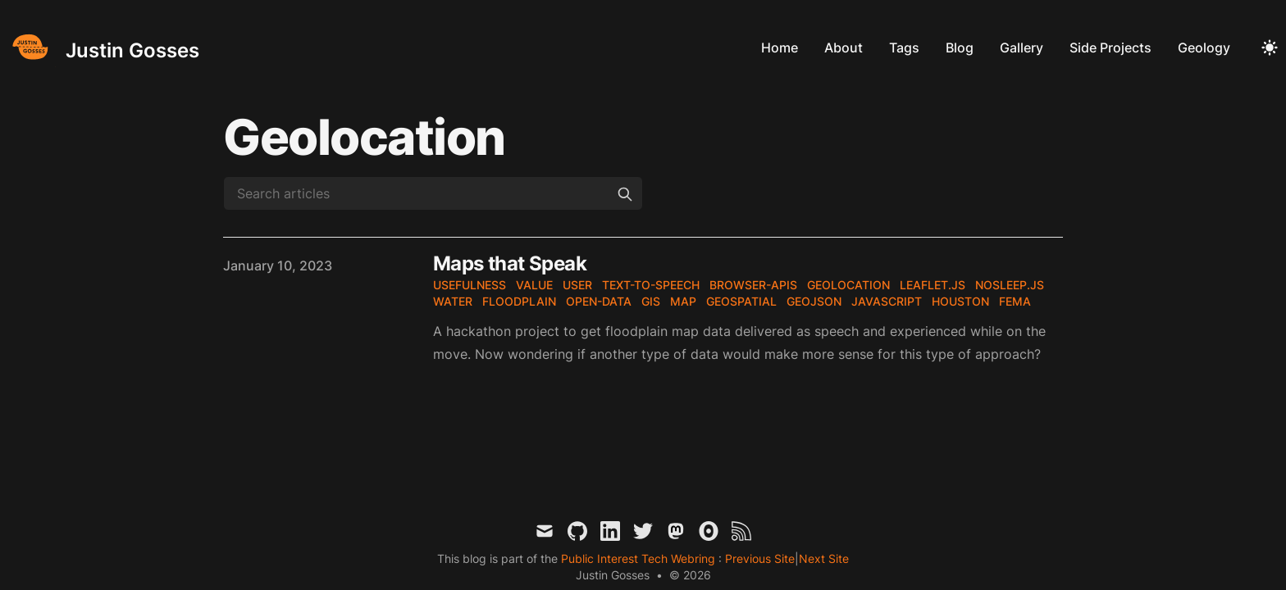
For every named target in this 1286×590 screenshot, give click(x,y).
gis (650, 301)
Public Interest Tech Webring (639, 558)
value (534, 285)
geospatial (741, 301)
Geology (1204, 47)
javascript (886, 301)
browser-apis (753, 285)
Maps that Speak (509, 263)
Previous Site (758, 558)
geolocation (848, 285)
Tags (904, 47)
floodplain (519, 301)
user (577, 285)
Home (779, 47)
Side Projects (1110, 47)
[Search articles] (433, 193)
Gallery (1021, 47)
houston (960, 301)
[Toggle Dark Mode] (1269, 47)
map (683, 301)
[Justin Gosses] (103, 47)
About (843, 47)
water (452, 301)
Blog (960, 47)
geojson (814, 301)
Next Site (824, 558)
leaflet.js (932, 285)
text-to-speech (651, 285)
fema (1015, 301)
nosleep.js (1009, 285)
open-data (599, 301)
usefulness (469, 285)
